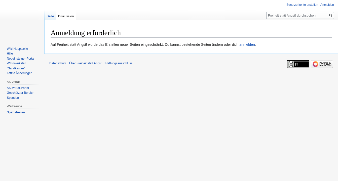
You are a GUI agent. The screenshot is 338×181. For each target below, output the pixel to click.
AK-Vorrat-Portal (18, 88)
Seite (50, 16)
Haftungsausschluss (118, 63)
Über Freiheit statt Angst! (85, 63)
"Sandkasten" (16, 68)
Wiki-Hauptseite (17, 49)
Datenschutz (57, 63)
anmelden (247, 44)
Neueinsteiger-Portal (20, 58)
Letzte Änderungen (19, 73)
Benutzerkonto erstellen (302, 5)
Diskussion (66, 16)
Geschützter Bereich (20, 93)
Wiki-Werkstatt (16, 63)
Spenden (13, 98)
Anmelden (327, 5)
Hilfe (10, 53)
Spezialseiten (16, 112)
